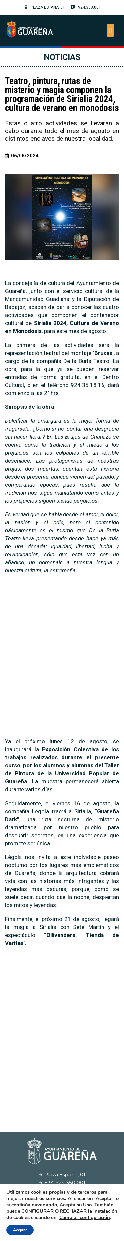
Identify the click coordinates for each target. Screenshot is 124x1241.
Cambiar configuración (84, 1217)
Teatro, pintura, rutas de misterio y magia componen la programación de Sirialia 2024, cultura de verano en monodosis (62, 94)
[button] (110, 30)
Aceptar (20, 1230)
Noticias (62, 57)
